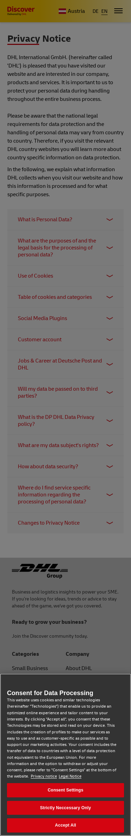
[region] (65, 755)
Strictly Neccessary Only (65, 807)
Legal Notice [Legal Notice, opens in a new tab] (70, 776)
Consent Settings (65, 790)
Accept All (65, 825)
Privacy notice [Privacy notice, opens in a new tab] (44, 776)
